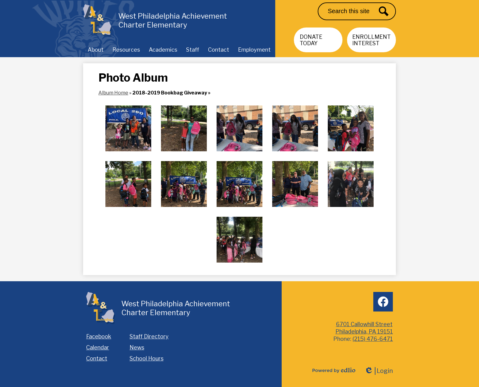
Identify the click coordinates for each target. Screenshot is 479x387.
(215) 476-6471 (373, 339)
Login (378, 371)
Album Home (113, 93)
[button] (96, 49)
